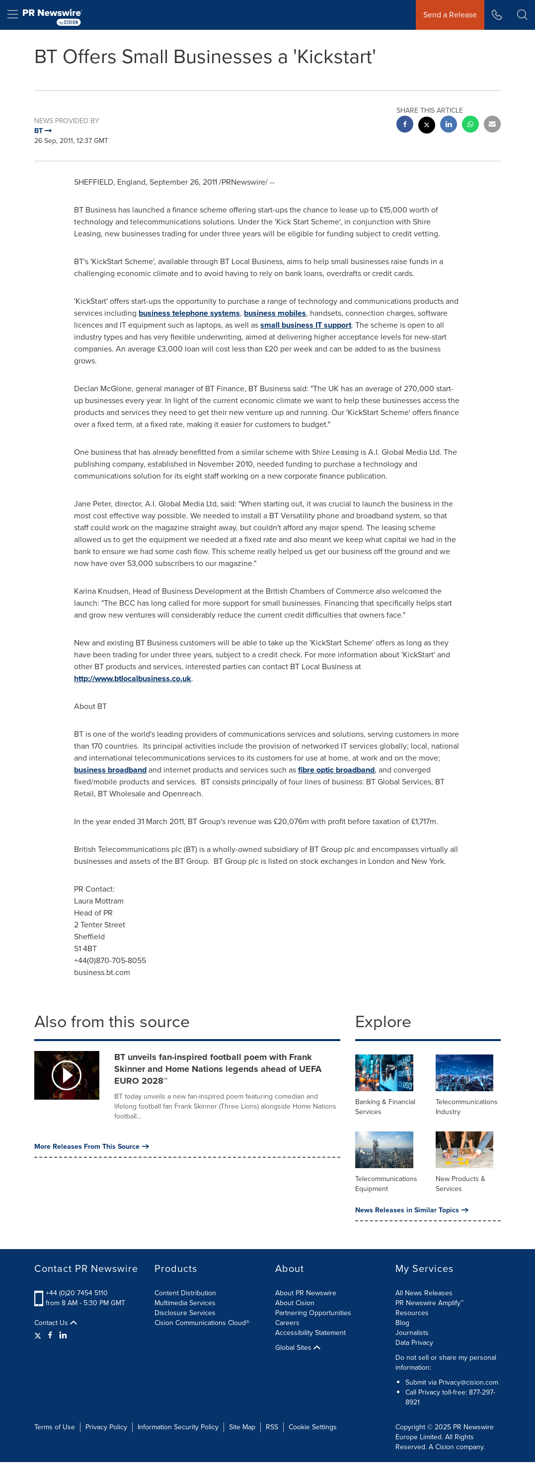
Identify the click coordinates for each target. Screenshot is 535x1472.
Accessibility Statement (310, 1333)
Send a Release (450, 14)
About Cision (294, 1303)
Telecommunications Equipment (386, 1184)
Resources (412, 1313)
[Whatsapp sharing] (470, 125)
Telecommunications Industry (467, 1107)
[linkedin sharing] (448, 125)
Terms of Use (54, 1427)
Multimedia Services (185, 1303)
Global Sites (297, 1348)
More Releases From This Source (91, 1146)
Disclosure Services (185, 1313)
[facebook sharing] (404, 125)
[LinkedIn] (63, 1335)
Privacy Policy (106, 1427)
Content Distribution (185, 1293)
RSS (272, 1427)
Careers (287, 1323)
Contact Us (55, 1323)
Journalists (412, 1333)
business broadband (110, 769)
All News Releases (424, 1293)
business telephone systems (189, 313)
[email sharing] (492, 125)
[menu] (12, 15)
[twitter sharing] (426, 126)
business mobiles (275, 313)
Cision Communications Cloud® (201, 1323)
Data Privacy (414, 1342)
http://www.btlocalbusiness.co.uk (132, 678)
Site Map (242, 1427)
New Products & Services (460, 1184)
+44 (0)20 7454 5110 (77, 1293)
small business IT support (305, 325)
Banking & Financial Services (385, 1107)
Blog (402, 1323)
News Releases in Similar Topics (411, 1210)
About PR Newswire (305, 1293)
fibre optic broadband (336, 769)
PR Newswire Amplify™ (429, 1303)
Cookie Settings (313, 1427)
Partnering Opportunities (313, 1313)
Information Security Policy (178, 1427)
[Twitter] (39, 1335)
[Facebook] (50, 1335)
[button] (522, 15)
